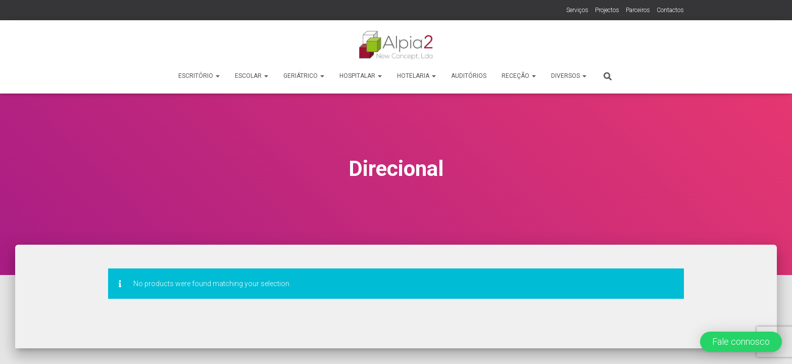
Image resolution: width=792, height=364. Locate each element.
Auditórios (468, 75)
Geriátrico (303, 75)
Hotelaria (416, 75)
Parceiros (638, 10)
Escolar (251, 75)
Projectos (607, 10)
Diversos (568, 75)
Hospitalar (360, 75)
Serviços (577, 10)
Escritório (199, 75)
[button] (741, 342)
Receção (519, 75)
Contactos (670, 10)
